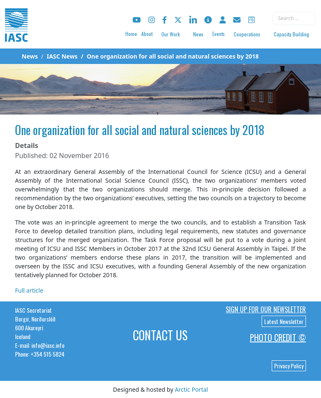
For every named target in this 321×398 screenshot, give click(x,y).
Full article (29, 290)
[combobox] (294, 18)
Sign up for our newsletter (266, 309)
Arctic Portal (191, 389)
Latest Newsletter (283, 321)
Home (131, 33)
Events (218, 33)
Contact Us (160, 335)
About (147, 33)
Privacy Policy (288, 366)
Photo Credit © (278, 337)
